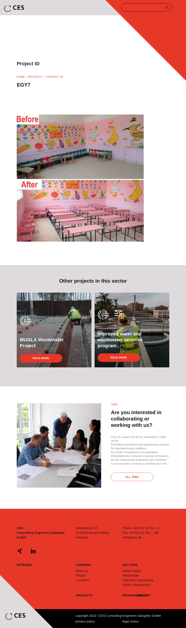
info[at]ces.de (132, 537)
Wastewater (131, 575)
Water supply (132, 571)
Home (21, 76)
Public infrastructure (137, 585)
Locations (82, 580)
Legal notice (130, 621)
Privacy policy (85, 621)
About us (82, 571)
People (81, 575)
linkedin (33, 551)
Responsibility (129, 595)
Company (83, 565)
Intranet (25, 565)
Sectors (130, 565)
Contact (142, 595)
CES (14, 8)
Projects (35, 76)
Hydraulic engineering (138, 580)
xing (20, 551)
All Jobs (132, 477)
